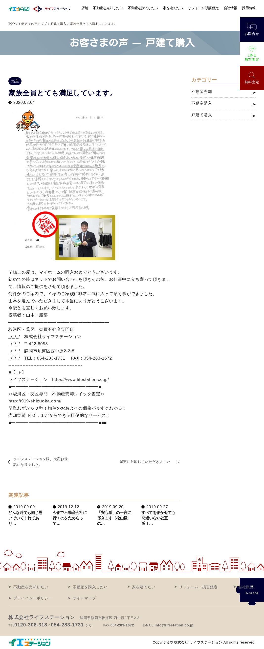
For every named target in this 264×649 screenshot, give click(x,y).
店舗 (85, 8)
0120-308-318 (30, 624)
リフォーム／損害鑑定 (198, 587)
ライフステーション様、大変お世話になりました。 (40, 462)
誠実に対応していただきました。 (147, 462)
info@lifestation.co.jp (173, 625)
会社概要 (246, 587)
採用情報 (248, 8)
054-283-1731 (67, 624)
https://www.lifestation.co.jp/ (80, 379)
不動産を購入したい (143, 8)
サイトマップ (84, 598)
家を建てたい (173, 8)
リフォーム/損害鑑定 (203, 8)
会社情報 (230, 8)
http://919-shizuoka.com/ (35, 401)
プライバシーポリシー (32, 598)
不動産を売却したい (108, 8)
